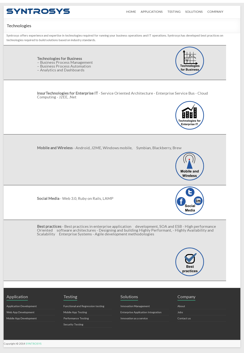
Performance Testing (76, 318)
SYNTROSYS (34, 343)
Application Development (21, 306)
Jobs (180, 312)
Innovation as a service (134, 318)
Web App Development (20, 312)
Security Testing (73, 324)
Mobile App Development (21, 318)
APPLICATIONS (152, 11)
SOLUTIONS (194, 11)
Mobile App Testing (75, 312)
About (181, 306)
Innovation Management (135, 306)
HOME (131, 11)
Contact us (184, 318)
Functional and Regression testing (83, 306)
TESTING (174, 11)
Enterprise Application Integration (140, 312)
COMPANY (215, 11)
